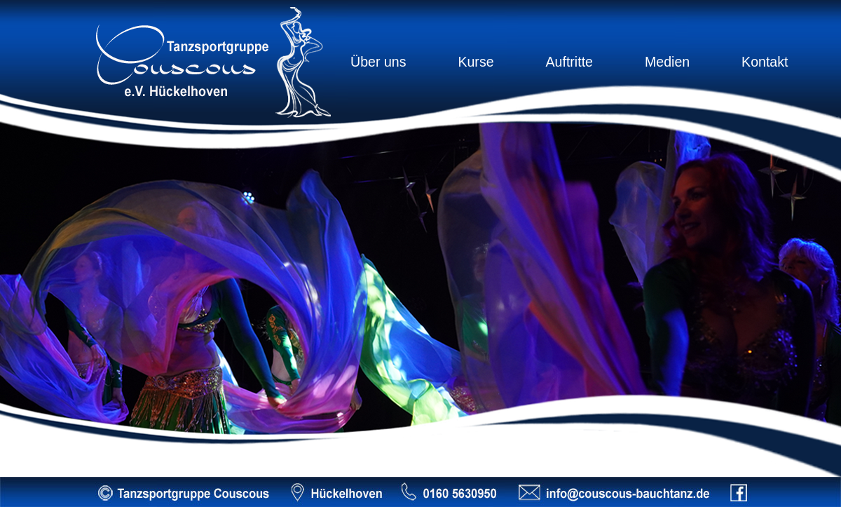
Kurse (475, 61)
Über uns (378, 61)
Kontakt (764, 61)
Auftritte (569, 61)
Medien (667, 61)
